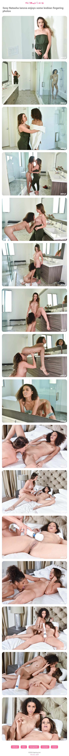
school (54, 747)
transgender (34, 747)
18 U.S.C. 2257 (34, 754)
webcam (15, 747)
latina (24, 747)
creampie (45, 747)
